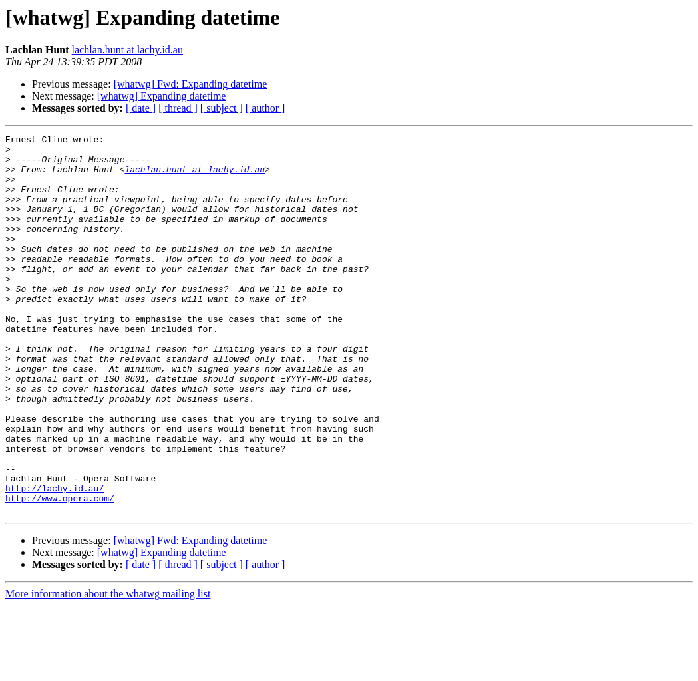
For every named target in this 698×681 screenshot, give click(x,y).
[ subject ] (221, 108)
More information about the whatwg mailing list (107, 669)
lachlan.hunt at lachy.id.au (127, 49)
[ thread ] (178, 108)
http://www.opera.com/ (59, 572)
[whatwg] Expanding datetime (161, 96)
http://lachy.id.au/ (54, 560)
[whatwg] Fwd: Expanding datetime (190, 84)
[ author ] (265, 108)
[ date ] (141, 108)
